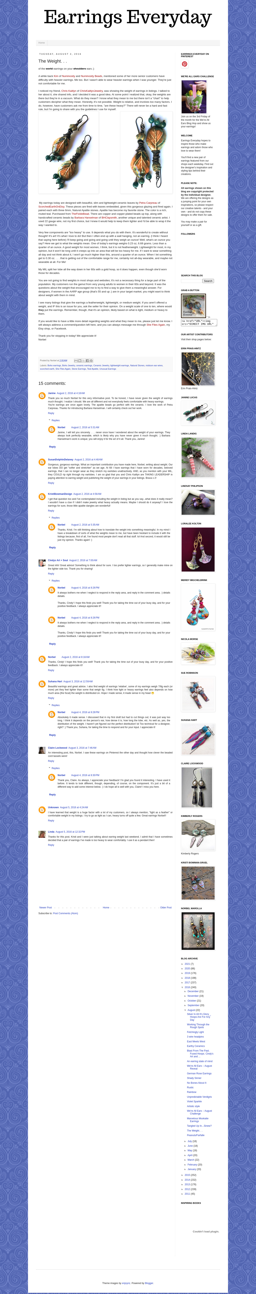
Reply (51, 413)
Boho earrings (54, 365)
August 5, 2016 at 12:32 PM (70, 831)
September (194, 1006)
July (190, 1142)
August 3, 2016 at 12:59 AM (78, 681)
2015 (188, 1176)
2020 (188, 969)
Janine (52, 393)
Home (41, 42)
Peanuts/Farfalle (195, 1136)
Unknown (53, 807)
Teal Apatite (92, 369)
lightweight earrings (119, 365)
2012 (188, 1190)
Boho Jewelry (68, 365)
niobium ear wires (154, 365)
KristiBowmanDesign (60, 494)
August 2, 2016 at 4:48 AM (89, 459)
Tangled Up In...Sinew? (199, 1127)
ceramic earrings (84, 365)
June (190, 1147)
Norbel (61, 427)
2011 (188, 1195)
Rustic (190, 1088)
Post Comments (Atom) (65, 913)
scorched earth (47, 369)
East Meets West (196, 1042)
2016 (188, 988)
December (193, 992)
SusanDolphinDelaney (60, 459)
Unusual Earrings (108, 369)
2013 (188, 1185)
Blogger (149, 1284)
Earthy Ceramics (196, 1047)
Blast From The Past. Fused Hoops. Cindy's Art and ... (200, 1055)
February (193, 1165)
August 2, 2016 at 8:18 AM (76, 657)
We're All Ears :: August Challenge (199, 1113)
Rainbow (191, 1093)
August (192, 1011)
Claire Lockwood (57, 747)
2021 (188, 965)
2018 (188, 979)
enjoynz (126, 1284)
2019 (188, 974)
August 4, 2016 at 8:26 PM (85, 587)
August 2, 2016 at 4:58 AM (87, 494)
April (190, 1156)
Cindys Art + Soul (58, 560)
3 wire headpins (195, 1038)
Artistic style (193, 1107)
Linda (51, 831)
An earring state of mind (199, 1062)
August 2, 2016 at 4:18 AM (71, 393)
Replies (56, 420)
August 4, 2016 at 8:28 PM (85, 712)
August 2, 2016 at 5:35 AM (85, 524)
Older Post (166, 907)
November (193, 997)
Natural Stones (137, 365)
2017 (188, 983)
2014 (188, 1181)
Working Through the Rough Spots (198, 1027)
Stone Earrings (79, 369)
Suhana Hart (55, 681)
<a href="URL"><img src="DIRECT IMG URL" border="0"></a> (201, 323)
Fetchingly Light (195, 1033)
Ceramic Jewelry (101, 365)
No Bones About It (196, 1084)
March (191, 1161)
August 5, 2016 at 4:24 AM (74, 807)
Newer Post (45, 907)
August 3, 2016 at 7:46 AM (82, 747)
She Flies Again (62, 369)
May (190, 1151)
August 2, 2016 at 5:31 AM (85, 427)
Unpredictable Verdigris (199, 1098)
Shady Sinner (194, 1079)
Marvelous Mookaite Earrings (197, 1121)
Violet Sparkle (194, 1102)
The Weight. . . (195, 1131)
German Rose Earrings (199, 1074)
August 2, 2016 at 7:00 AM (83, 560)
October (192, 1002)
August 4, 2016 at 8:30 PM (85, 775)
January (192, 1170)
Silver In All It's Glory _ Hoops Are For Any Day (199, 1018)
